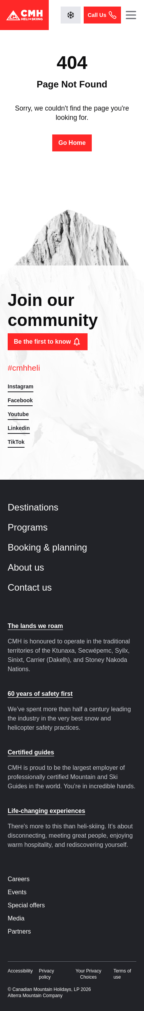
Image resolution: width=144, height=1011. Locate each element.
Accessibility (20, 971)
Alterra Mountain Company (35, 995)
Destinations (40, 507)
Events (17, 892)
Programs (34, 527)
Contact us (36, 587)
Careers (19, 879)
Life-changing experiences (46, 811)
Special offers (26, 905)
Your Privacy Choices (88, 974)
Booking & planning (54, 547)
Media (16, 918)
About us (32, 567)
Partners (19, 931)
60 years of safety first (40, 693)
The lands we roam (35, 626)
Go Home (72, 142)
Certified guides (31, 752)
